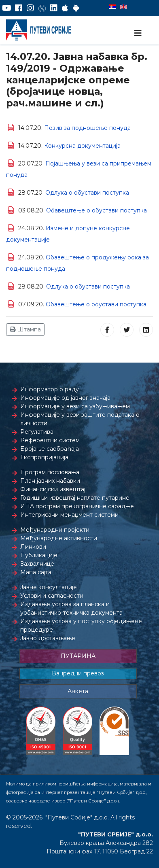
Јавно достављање (47, 638)
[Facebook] (18, 8)
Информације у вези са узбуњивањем (75, 406)
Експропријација (44, 457)
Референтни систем (50, 440)
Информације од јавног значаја (65, 397)
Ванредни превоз (78, 673)
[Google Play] (76, 8)
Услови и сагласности (51, 595)
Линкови (33, 546)
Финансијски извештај (52, 489)
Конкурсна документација (82, 145)
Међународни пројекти (54, 529)
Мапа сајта (35, 572)
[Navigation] (138, 33)
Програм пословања (49, 472)
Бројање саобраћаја (49, 448)
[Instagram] (30, 8)
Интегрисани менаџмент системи (69, 514)
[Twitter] (42, 8)
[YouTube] (6, 8)
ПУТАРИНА (78, 656)
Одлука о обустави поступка (87, 192)
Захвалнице (37, 563)
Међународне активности (58, 538)
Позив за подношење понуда (87, 128)
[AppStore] (65, 8)
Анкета (78, 691)
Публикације (38, 555)
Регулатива (36, 431)
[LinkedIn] (53, 8)
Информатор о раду (49, 389)
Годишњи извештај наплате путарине (74, 497)
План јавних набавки (50, 480)
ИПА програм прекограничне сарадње (77, 506)
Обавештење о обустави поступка (96, 210)
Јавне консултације (48, 587)
